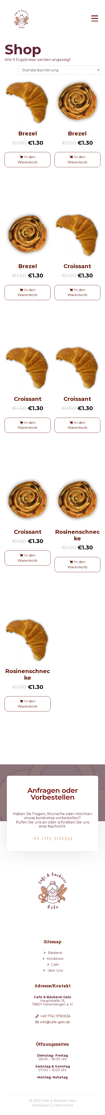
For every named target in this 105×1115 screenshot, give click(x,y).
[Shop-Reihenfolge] (59, 70)
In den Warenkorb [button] (28, 159)
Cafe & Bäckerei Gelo (59, 1101)
